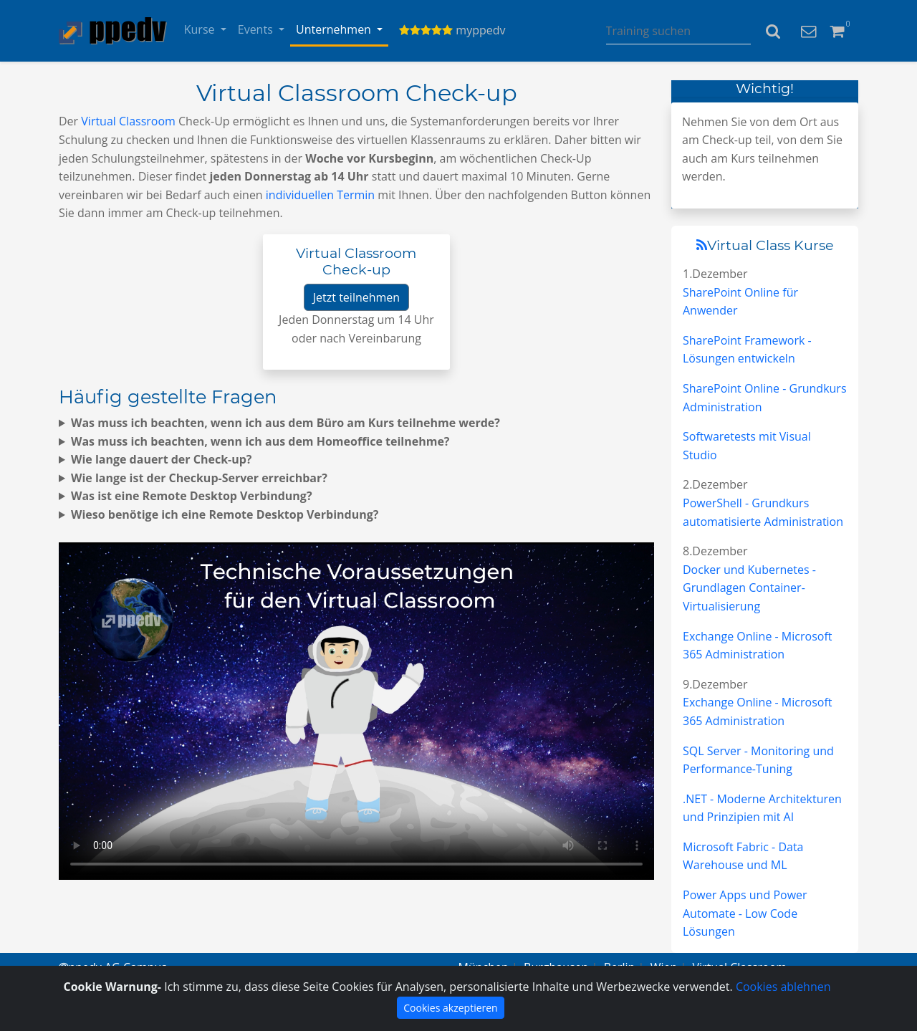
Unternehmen (335, 29)
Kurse (201, 29)
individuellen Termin (320, 195)
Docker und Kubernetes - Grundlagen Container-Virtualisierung (749, 588)
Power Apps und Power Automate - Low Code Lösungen (745, 913)
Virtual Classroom (128, 121)
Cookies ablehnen (783, 986)
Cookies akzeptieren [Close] (450, 1008)
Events (257, 29)
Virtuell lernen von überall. (356, 711)
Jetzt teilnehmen (356, 297)
